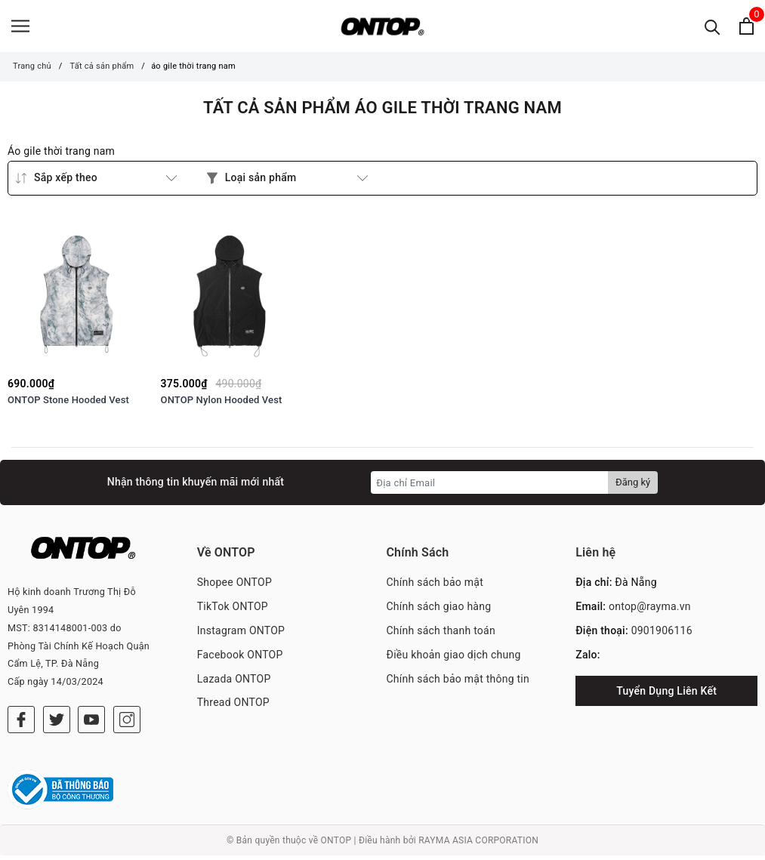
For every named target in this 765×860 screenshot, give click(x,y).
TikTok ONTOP (232, 611)
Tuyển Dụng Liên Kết (666, 695)
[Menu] (20, 28)
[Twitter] (56, 724)
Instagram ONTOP (241, 634)
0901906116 (662, 634)
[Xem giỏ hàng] (746, 28)
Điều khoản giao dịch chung (454, 658)
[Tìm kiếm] (712, 28)
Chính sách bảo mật (435, 587)
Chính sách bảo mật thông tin (458, 683)
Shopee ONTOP (234, 587)
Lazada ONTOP (234, 683)
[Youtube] (91, 724)
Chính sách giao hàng (439, 611)
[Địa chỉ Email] (490, 487)
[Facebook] (21, 724)
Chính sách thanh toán (441, 634)
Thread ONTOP (233, 707)
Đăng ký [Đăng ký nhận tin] (632, 486)
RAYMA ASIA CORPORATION (478, 844)
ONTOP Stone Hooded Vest (68, 404)
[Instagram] (126, 724)
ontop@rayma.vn (650, 611)
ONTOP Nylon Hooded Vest (221, 404)
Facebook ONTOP (240, 658)
